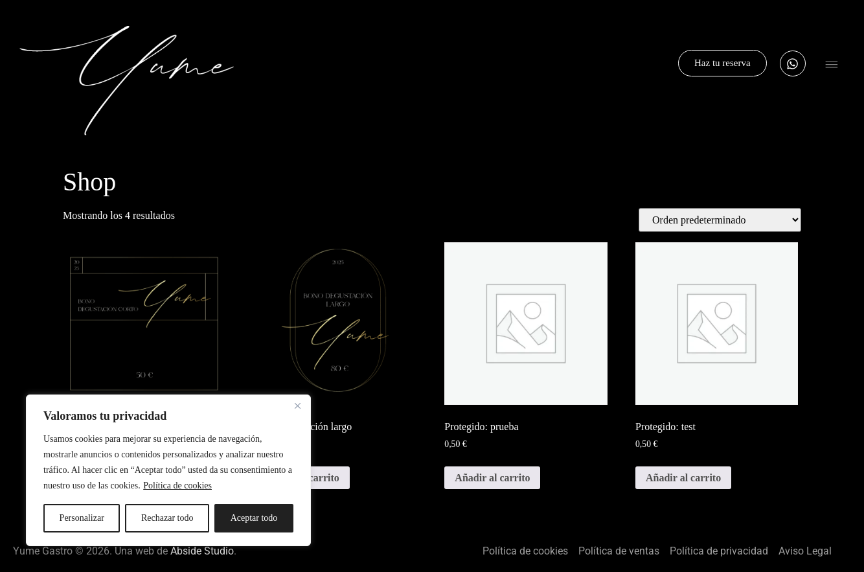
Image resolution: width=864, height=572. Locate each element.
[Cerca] (297, 405)
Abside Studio (202, 551)
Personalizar (82, 518)
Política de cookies (177, 485)
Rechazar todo (167, 518)
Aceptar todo (254, 518)
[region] (168, 470)
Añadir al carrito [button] (492, 477)
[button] (832, 66)
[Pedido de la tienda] (720, 220)
